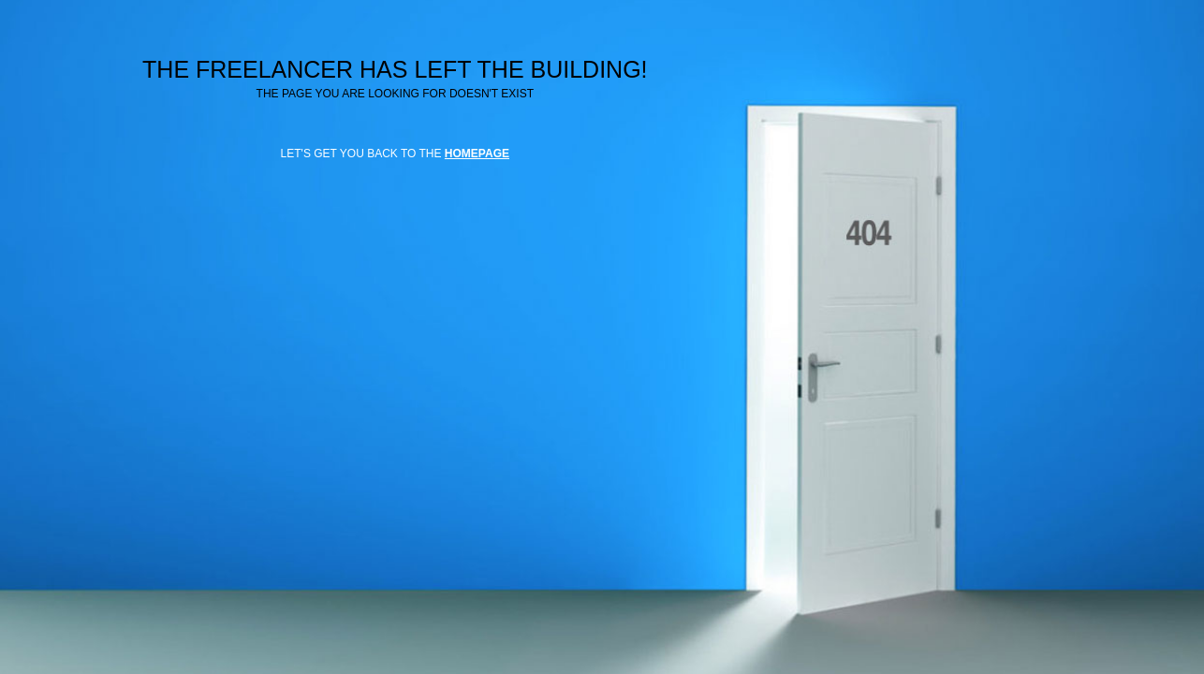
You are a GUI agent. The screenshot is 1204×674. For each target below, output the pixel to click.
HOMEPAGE (477, 153)
